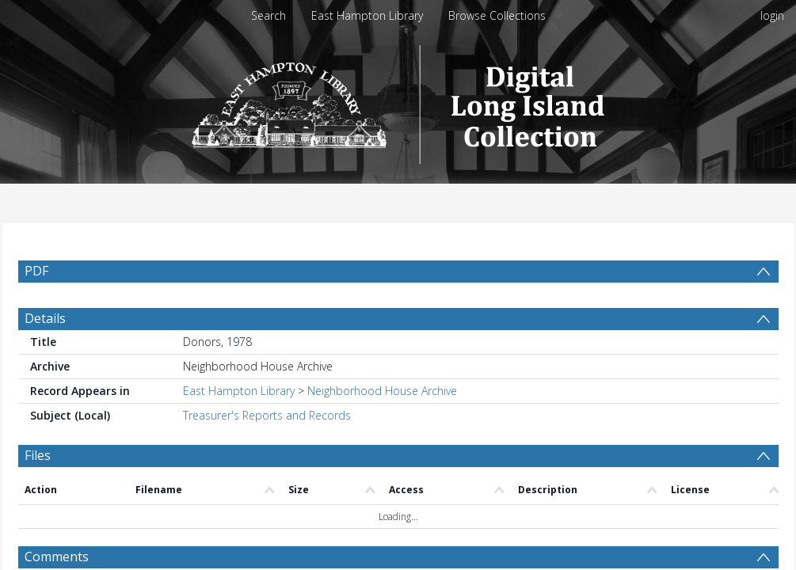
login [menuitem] (772, 15)
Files (38, 455)
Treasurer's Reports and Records (267, 415)
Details (45, 318)
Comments (57, 556)
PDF (36, 270)
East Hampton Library (367, 15)
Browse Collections (497, 15)
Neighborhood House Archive (382, 390)
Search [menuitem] (268, 15)
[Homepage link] (398, 100)
